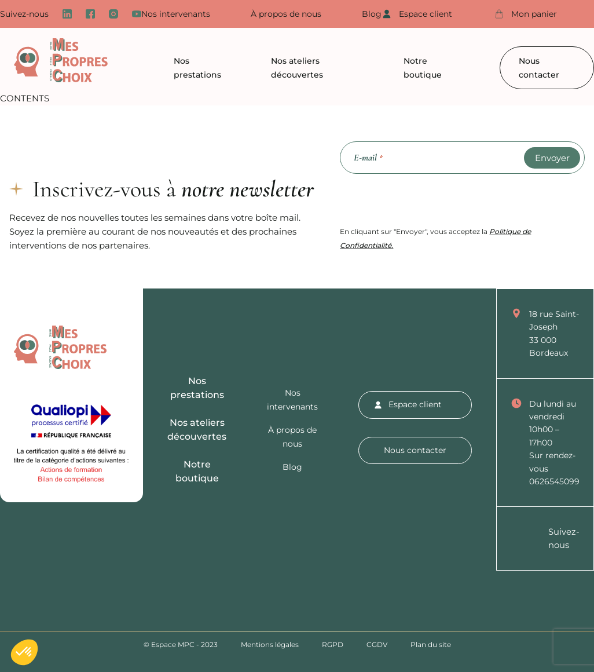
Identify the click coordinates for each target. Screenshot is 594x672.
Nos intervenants (175, 14)
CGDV (376, 644)
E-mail (368, 158)
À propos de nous (286, 14)
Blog (372, 14)
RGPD (332, 644)
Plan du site (430, 644)
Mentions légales (270, 644)
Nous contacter (539, 68)
